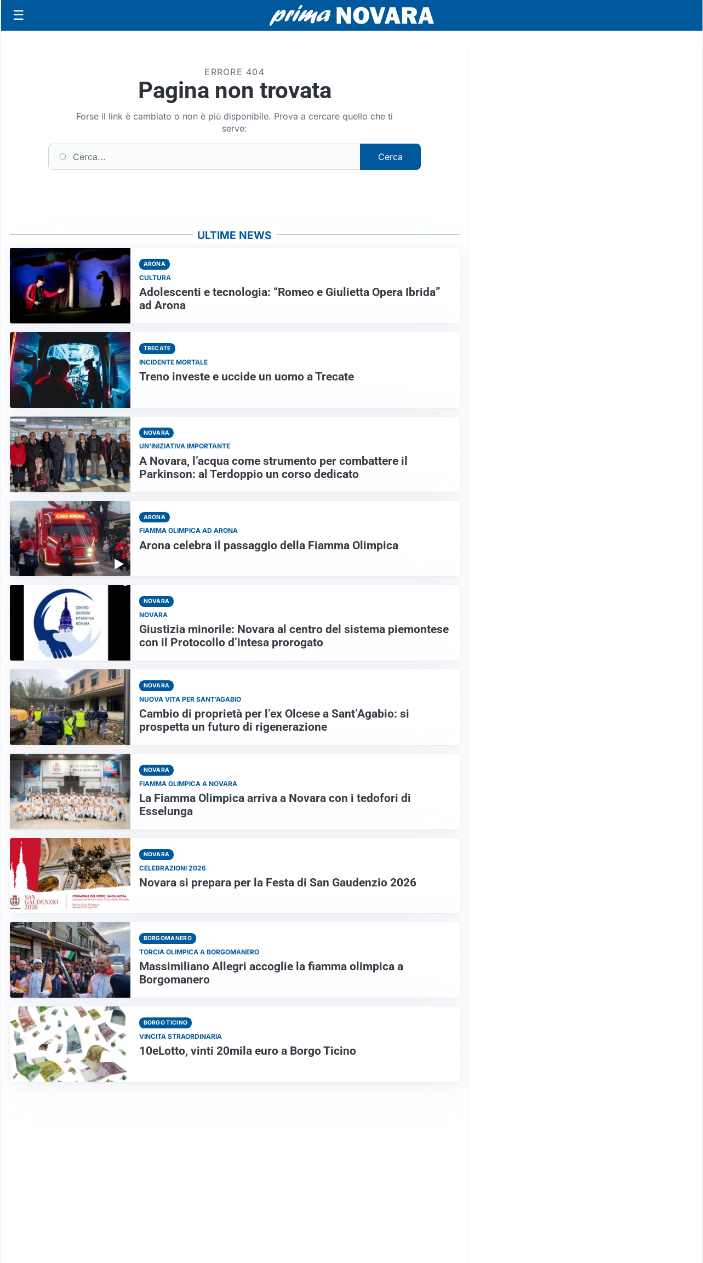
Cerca (390, 156)
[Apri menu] (18, 15)
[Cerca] (204, 157)
